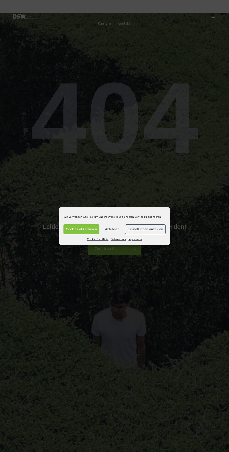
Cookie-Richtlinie (97, 239)
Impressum (135, 239)
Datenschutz (118, 239)
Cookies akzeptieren (81, 229)
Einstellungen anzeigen (145, 229)
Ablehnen (112, 229)
